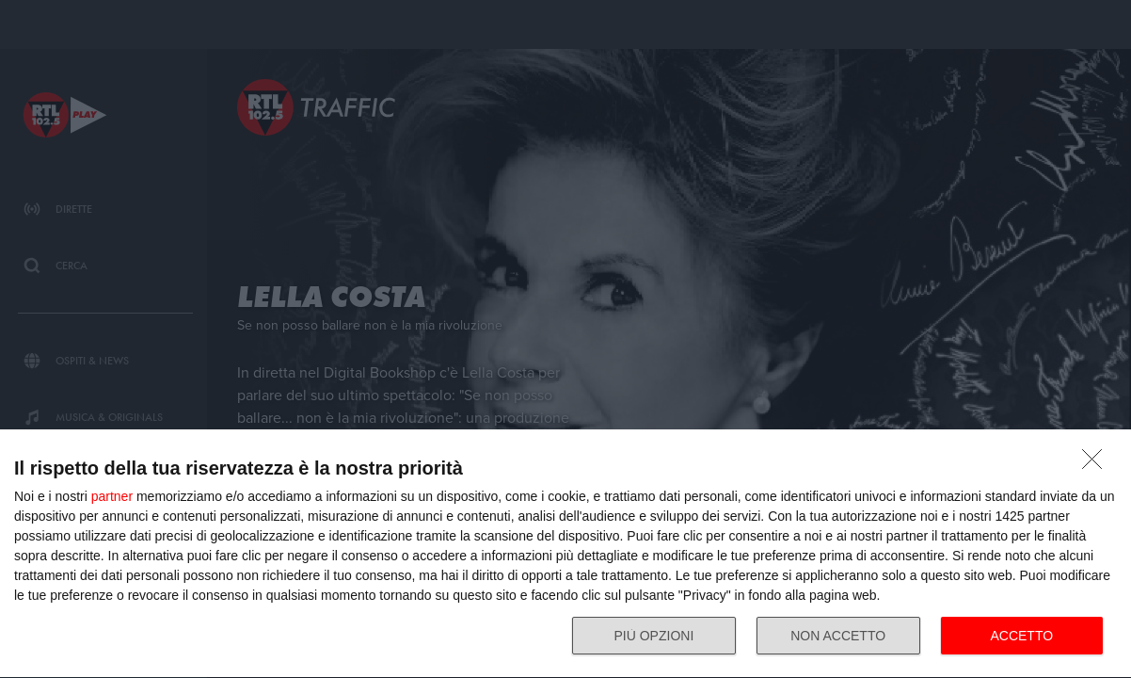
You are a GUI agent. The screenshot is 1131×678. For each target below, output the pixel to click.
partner (112, 496)
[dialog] (565, 554)
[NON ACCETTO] (1097, 464)
